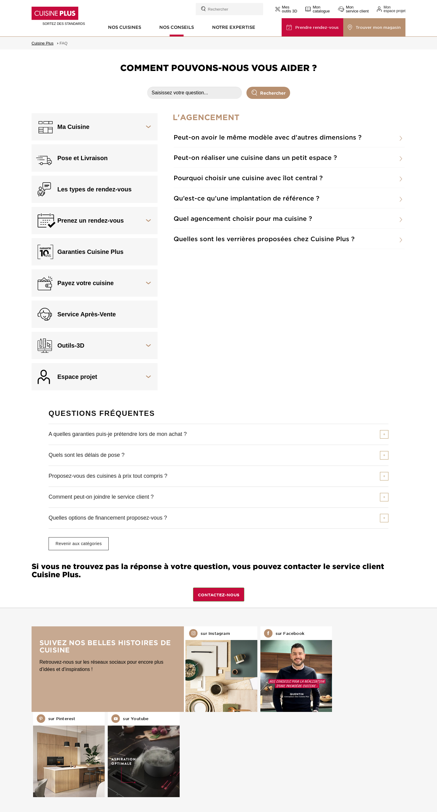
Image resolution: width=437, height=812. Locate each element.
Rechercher (269, 92)
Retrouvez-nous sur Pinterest (293, 669)
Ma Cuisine (73, 126)
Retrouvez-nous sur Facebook (218, 669)
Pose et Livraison (82, 158)
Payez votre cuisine (85, 283)
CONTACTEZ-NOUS (218, 594)
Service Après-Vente (86, 314)
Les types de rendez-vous (94, 189)
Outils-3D (70, 345)
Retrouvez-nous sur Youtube (368, 669)
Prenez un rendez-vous (90, 220)
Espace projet (77, 376)
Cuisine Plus (42, 43)
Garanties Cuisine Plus (90, 251)
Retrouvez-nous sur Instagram (143, 669)
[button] (391, 9)
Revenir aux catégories (79, 543)
